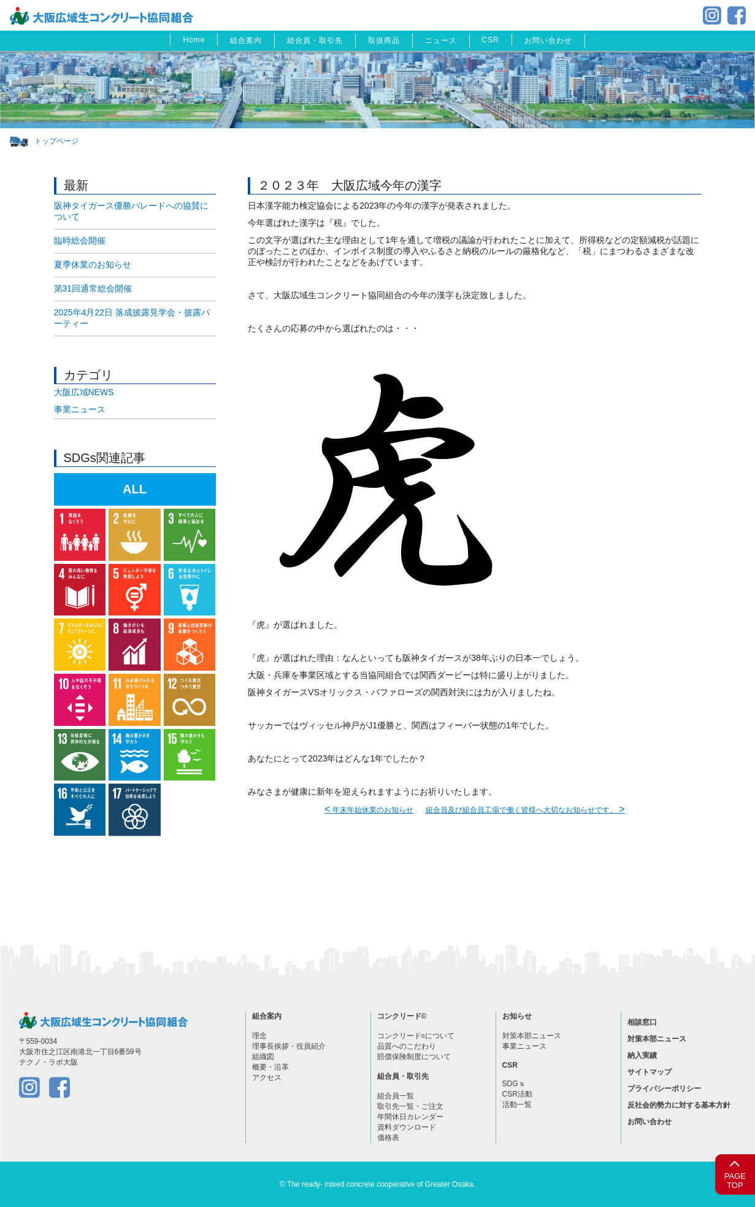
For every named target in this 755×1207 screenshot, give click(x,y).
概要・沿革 (270, 1067)
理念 (259, 1036)
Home (194, 40)
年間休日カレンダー (410, 1117)
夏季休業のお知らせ (92, 264)
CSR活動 (517, 1094)
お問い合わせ (548, 40)
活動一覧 (517, 1104)
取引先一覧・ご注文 (410, 1106)
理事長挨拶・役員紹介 (289, 1046)
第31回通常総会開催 (93, 288)
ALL (135, 489)
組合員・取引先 (315, 40)
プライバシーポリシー (664, 1088)
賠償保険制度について (414, 1056)
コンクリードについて (416, 1036)
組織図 (263, 1056)
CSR (490, 40)
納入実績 (642, 1055)
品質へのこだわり (406, 1046)
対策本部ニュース (531, 1036)
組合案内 (246, 40)
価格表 (388, 1137)
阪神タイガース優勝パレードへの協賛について (131, 211)
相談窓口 (642, 1022)
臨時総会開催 (79, 240)
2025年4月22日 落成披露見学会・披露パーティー (132, 317)
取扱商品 (384, 40)
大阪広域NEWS (84, 392)
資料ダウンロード (406, 1127)
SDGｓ (514, 1083)
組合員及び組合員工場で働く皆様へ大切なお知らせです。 (525, 810)
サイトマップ (649, 1072)
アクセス (267, 1077)
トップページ (56, 141)
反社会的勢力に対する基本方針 (678, 1105)
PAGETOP (735, 1172)
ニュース (441, 40)
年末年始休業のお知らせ (368, 810)
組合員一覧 (395, 1096)
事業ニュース (79, 409)
